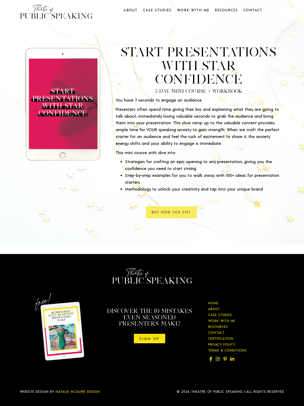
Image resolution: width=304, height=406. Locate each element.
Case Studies (157, 10)
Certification (220, 338)
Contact (252, 10)
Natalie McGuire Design (78, 391)
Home (213, 303)
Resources (226, 10)
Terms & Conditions (227, 350)
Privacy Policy (221, 344)
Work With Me (193, 10)
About (131, 10)
